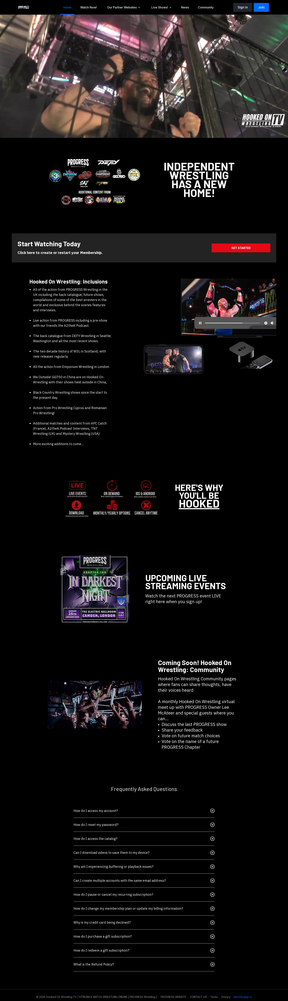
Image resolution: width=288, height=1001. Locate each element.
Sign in (243, 7)
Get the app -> (242, 996)
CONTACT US (198, 996)
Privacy (226, 996)
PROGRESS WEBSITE (173, 996)
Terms (214, 996)
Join (261, 7)
